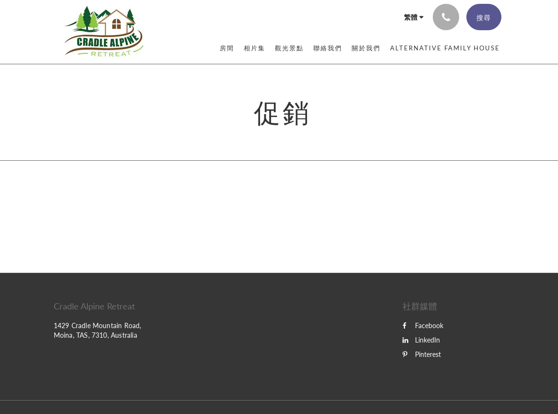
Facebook (423, 325)
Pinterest (422, 354)
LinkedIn (421, 340)
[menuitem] (227, 48)
